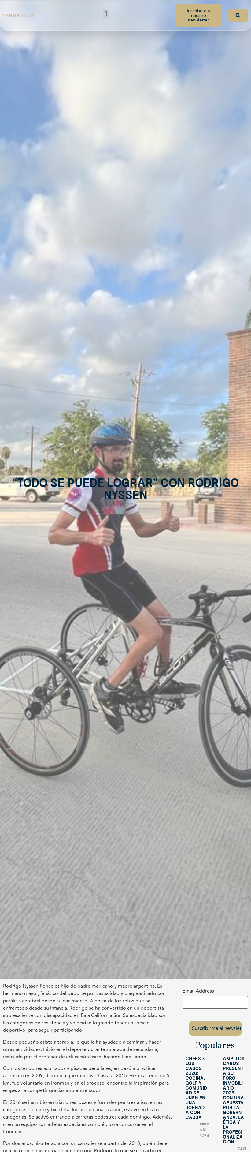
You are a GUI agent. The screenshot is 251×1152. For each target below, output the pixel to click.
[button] (106, 14)
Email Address (198, 991)
